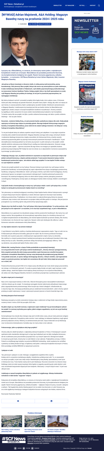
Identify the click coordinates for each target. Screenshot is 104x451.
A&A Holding (33, 24)
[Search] (99, 5)
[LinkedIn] (51, 401)
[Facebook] (18, 401)
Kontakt (93, 5)
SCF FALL (83, 5)
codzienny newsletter (49, 440)
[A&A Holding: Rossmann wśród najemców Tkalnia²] (34, 421)
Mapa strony (66, 448)
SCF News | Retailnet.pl (14, 4)
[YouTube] (26, 448)
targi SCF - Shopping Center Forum (45, 438)
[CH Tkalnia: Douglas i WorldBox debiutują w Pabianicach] (58, 421)
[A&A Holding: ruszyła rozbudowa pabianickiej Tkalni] (11, 421)
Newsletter (57, 5)
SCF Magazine (70, 5)
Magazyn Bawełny (45, 24)
